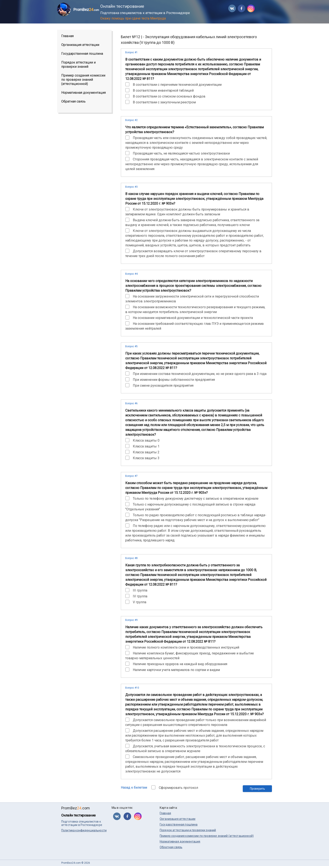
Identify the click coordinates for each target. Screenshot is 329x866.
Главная (67, 36)
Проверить (257, 788)
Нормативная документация (83, 93)
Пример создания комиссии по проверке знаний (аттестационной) (83, 79)
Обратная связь (73, 101)
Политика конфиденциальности (84, 830)
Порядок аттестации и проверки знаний (78, 64)
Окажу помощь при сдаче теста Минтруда (133, 18)
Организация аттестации (80, 45)
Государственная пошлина (82, 54)
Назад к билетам (134, 787)
